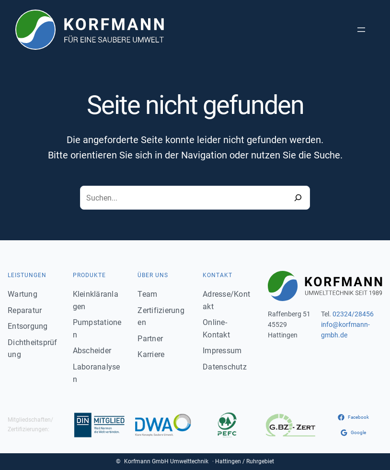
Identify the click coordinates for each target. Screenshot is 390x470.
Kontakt (217, 275)
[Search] (298, 197)
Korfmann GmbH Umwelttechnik (166, 461)
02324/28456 (353, 314)
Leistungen (27, 275)
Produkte (89, 275)
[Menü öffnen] (361, 29)
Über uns (153, 275)
